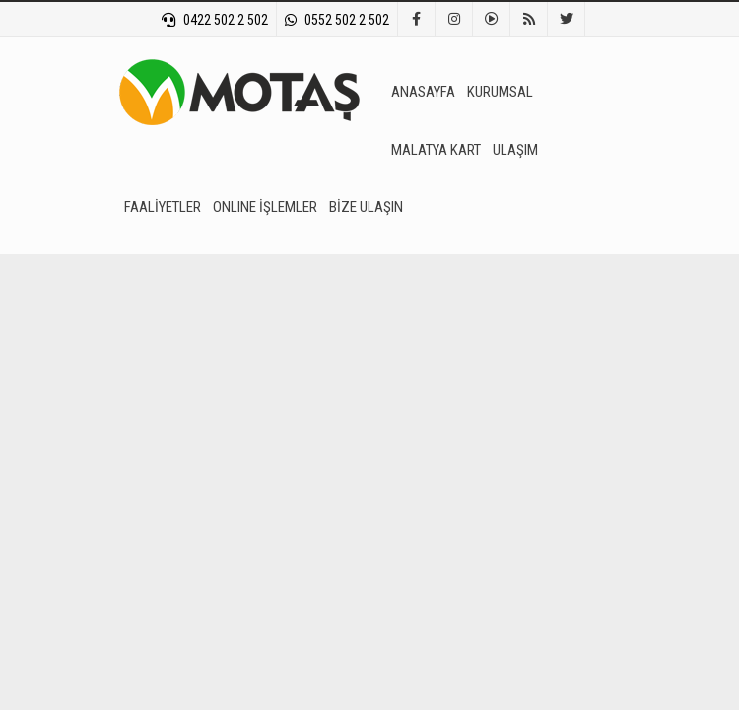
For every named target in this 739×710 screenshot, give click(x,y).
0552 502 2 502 (337, 20)
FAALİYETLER (162, 207)
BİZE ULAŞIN (366, 207)
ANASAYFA (423, 92)
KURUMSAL (500, 92)
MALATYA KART (436, 150)
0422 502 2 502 (215, 20)
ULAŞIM (515, 150)
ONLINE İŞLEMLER (265, 207)
